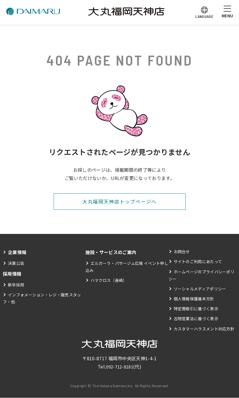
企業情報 (17, 252)
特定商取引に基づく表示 (196, 309)
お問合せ (182, 252)
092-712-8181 (119, 366)
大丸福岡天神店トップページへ (119, 201)
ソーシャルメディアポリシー (200, 289)
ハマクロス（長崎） (109, 280)
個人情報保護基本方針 (194, 299)
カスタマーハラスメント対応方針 (204, 329)
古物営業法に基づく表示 (196, 319)
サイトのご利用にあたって (198, 262)
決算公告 (16, 263)
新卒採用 (16, 285)
